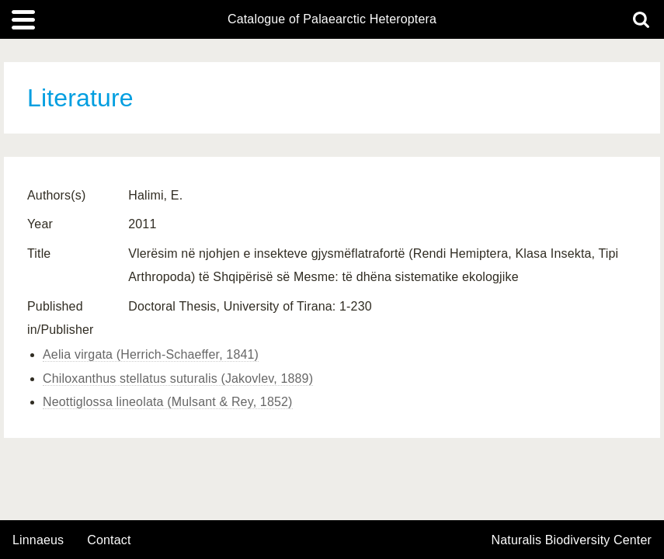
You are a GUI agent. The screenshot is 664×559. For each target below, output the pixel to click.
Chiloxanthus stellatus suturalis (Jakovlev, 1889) (178, 378)
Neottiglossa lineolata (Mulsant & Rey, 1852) (168, 401)
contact (108, 540)
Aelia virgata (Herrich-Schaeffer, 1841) (151, 354)
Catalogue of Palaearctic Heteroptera (332, 19)
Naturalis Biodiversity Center (572, 540)
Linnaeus (38, 540)
